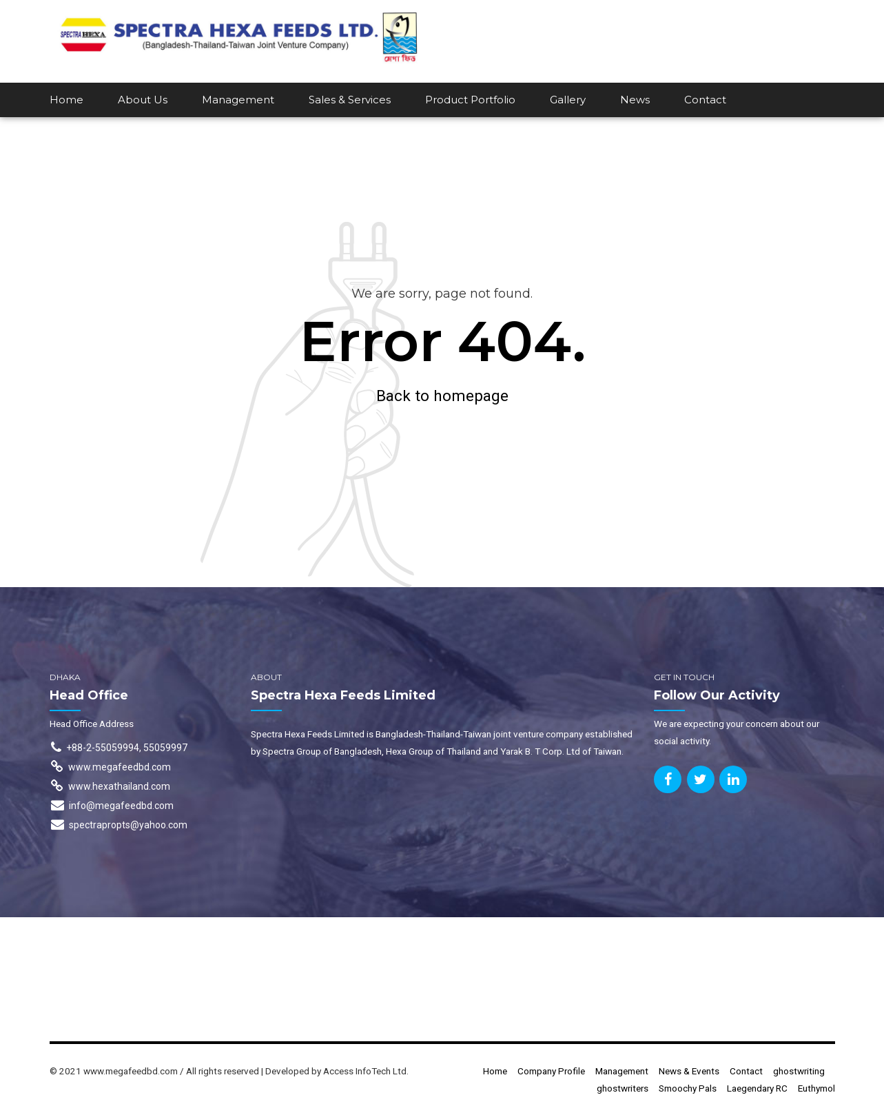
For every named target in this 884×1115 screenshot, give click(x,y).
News (635, 99)
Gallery (568, 99)
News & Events (689, 1070)
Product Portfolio (470, 99)
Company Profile (551, 1070)
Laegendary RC (757, 1088)
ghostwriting (799, 1070)
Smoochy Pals (688, 1088)
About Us (142, 99)
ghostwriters (622, 1088)
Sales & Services (350, 99)
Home (66, 99)
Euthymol (816, 1088)
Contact (705, 99)
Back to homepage (442, 396)
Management (238, 99)
